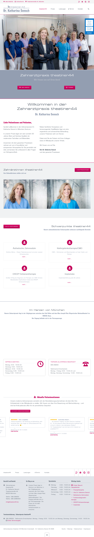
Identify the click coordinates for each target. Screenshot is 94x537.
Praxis (17, 472)
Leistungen (27, 472)
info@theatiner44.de (12, 502)
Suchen (88, 9)
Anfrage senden (89, 29)
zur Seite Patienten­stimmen (20, 411)
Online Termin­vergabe (14, 520)
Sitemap (69, 529)
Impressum (87, 529)
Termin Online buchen (89, 23)
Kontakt (46, 472)
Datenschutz (78, 529)
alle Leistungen (11, 226)
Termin (70, 87)
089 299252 (25, 87)
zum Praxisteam (83, 170)
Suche (64, 529)
